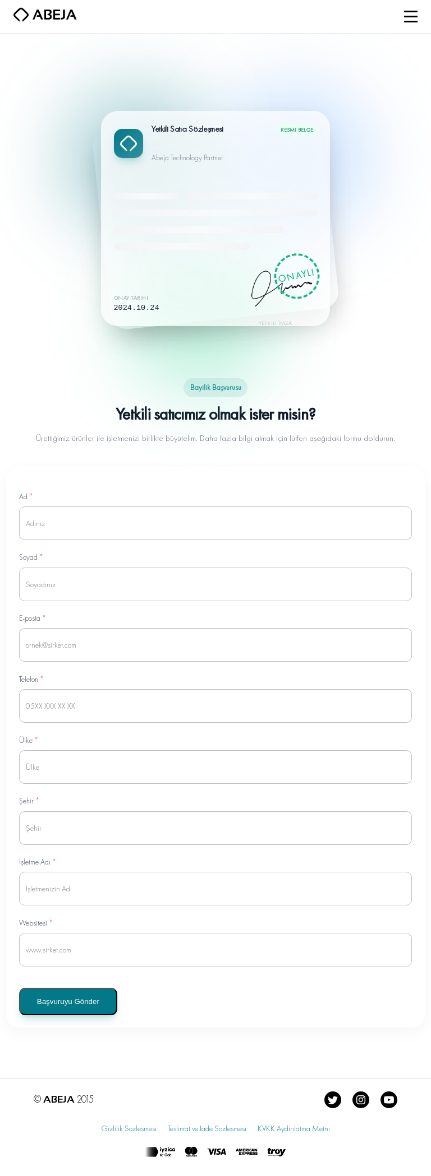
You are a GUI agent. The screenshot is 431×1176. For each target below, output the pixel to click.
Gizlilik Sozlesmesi (129, 1128)
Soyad (31, 557)
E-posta (32, 618)
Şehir (29, 801)
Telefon (31, 679)
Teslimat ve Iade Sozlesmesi (207, 1128)
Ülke (28, 740)
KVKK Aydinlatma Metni (294, 1128)
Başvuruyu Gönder (68, 1001)
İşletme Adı (37, 862)
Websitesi (36, 923)
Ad (26, 496)
